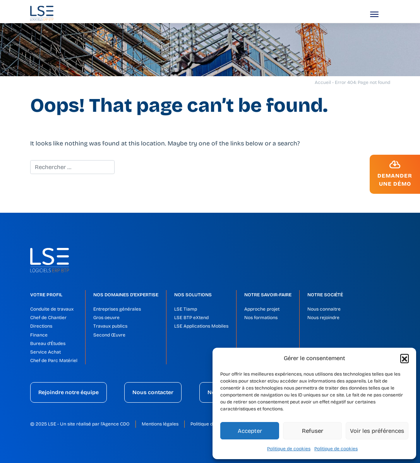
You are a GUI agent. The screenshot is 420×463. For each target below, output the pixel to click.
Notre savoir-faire (267, 294)
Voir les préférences (377, 430)
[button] (404, 358)
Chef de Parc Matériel (53, 360)
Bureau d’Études (47, 343)
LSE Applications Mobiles (201, 326)
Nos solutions (193, 294)
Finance (39, 335)
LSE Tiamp (185, 309)
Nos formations (261, 317)
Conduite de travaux (52, 309)
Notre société (325, 294)
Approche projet (261, 309)
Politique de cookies (288, 448)
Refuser (312, 430)
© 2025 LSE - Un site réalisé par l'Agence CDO (80, 424)
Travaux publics (110, 326)
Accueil (323, 82)
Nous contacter (152, 392)
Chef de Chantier (48, 317)
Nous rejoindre (323, 317)
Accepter (250, 430)
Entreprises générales (117, 309)
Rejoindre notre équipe (68, 392)
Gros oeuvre (106, 317)
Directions (41, 326)
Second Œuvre (109, 335)
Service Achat (45, 352)
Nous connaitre (324, 309)
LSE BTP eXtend (191, 317)
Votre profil (46, 294)
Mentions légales (160, 424)
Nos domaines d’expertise (125, 294)
